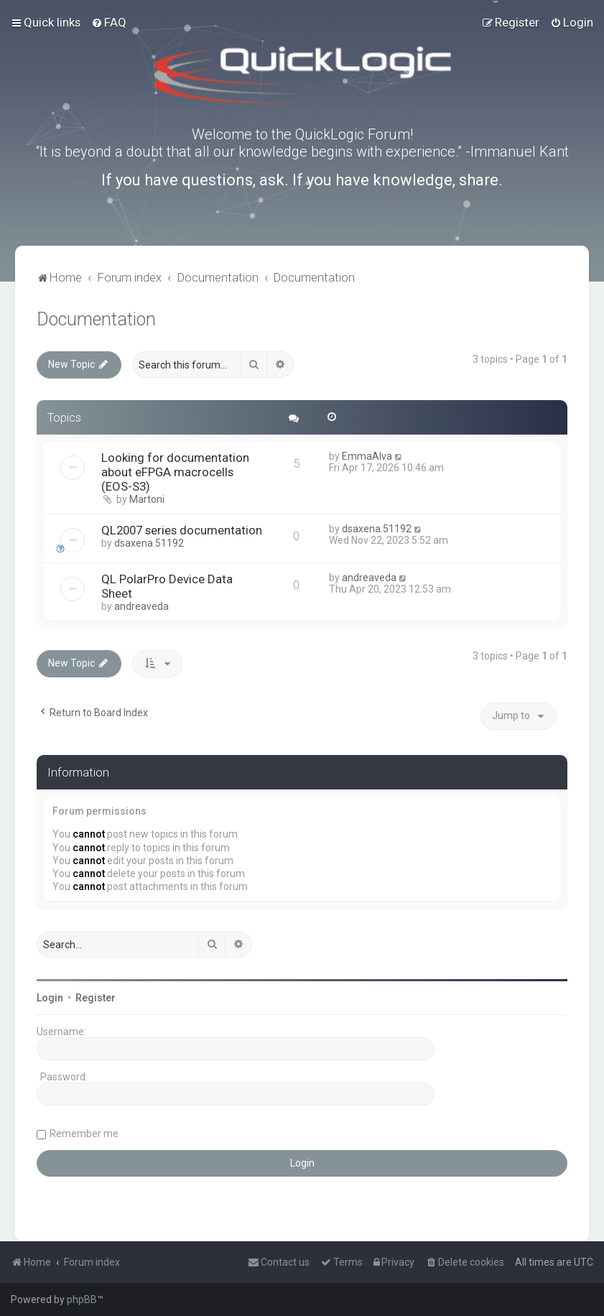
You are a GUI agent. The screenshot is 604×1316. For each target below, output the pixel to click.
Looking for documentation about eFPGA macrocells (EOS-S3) (175, 471)
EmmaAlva (367, 456)
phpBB (82, 1299)
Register (95, 998)
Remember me (84, 1133)
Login (50, 998)
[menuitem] (108, 22)
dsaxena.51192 (149, 543)
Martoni (146, 499)
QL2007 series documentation (181, 530)
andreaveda (141, 606)
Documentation (96, 319)
